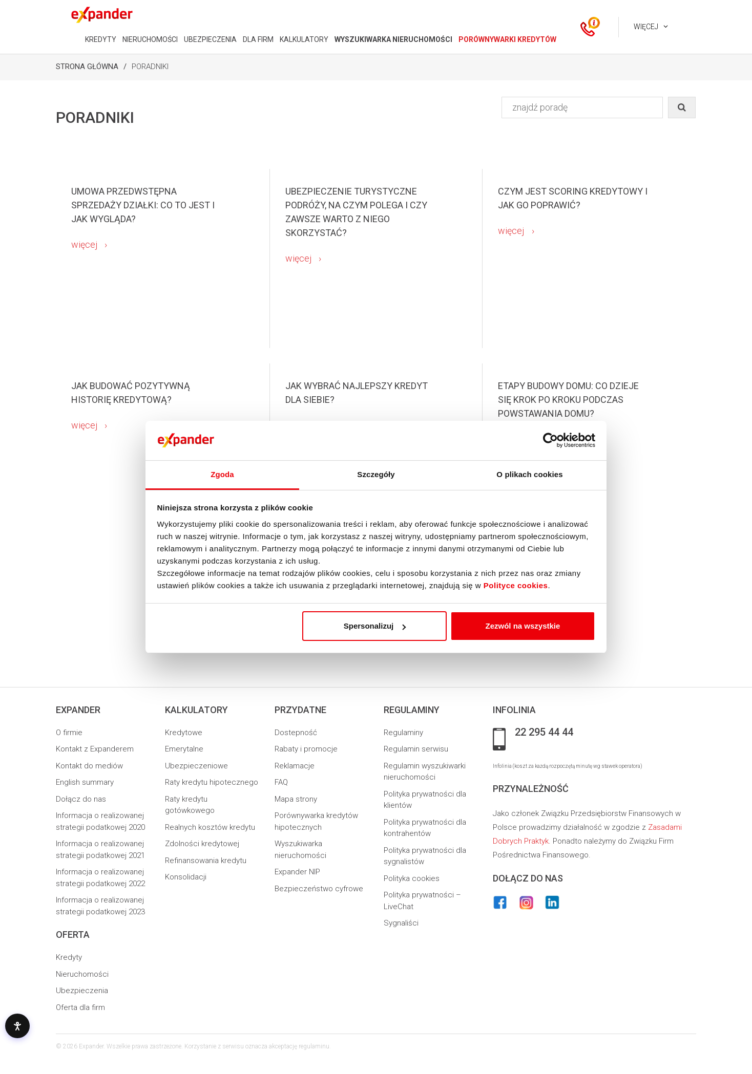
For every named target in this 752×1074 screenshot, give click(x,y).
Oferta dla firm (80, 1007)
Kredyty (69, 957)
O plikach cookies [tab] (529, 474)
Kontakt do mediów (89, 765)
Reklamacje (295, 765)
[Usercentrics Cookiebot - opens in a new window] (550, 440)
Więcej (646, 27)
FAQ (281, 782)
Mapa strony (296, 799)
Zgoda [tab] (222, 474)
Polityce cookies (516, 585)
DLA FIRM (258, 39)
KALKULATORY (304, 39)
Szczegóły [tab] (375, 474)
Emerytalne (184, 749)
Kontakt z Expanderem (95, 749)
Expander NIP (297, 871)
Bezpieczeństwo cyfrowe (319, 888)
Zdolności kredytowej (202, 843)
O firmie (69, 732)
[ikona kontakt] (587, 27)
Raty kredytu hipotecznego (211, 782)
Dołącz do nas (81, 799)
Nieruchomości (82, 974)
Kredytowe (183, 732)
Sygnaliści (401, 923)
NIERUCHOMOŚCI (150, 39)
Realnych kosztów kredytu (210, 827)
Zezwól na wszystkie (522, 625)
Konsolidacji (185, 877)
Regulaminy (403, 732)
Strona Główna (87, 66)
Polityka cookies (412, 878)
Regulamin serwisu (416, 749)
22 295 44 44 (544, 732)
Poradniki (150, 66)
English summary (85, 782)
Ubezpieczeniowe (196, 765)
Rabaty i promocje (306, 749)
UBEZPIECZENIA (210, 39)
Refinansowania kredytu (205, 860)
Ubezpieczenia (82, 990)
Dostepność (296, 732)
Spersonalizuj (375, 625)
